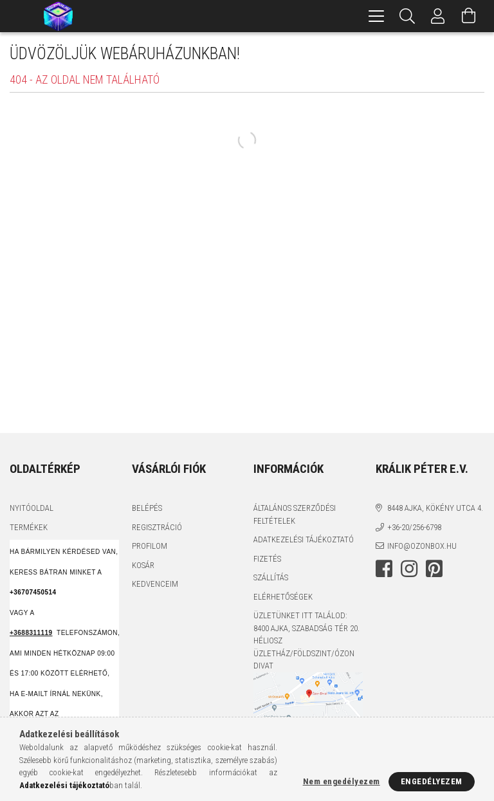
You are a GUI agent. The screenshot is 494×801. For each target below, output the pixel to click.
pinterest (434, 568)
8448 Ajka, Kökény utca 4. (435, 508)
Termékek (29, 527)
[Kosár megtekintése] (468, 16)
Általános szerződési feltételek (294, 514)
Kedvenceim (155, 584)
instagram (409, 568)
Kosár (143, 565)
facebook (384, 568)
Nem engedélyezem (341, 781)
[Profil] (438, 16)
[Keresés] (407, 16)
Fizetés (267, 559)
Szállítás (270, 577)
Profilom (149, 546)
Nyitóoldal (31, 508)
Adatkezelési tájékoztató (303, 539)
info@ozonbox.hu (422, 546)
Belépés (147, 508)
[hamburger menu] (376, 16)
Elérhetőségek (283, 597)
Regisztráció (157, 527)
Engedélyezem (431, 781)
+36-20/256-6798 (414, 527)
